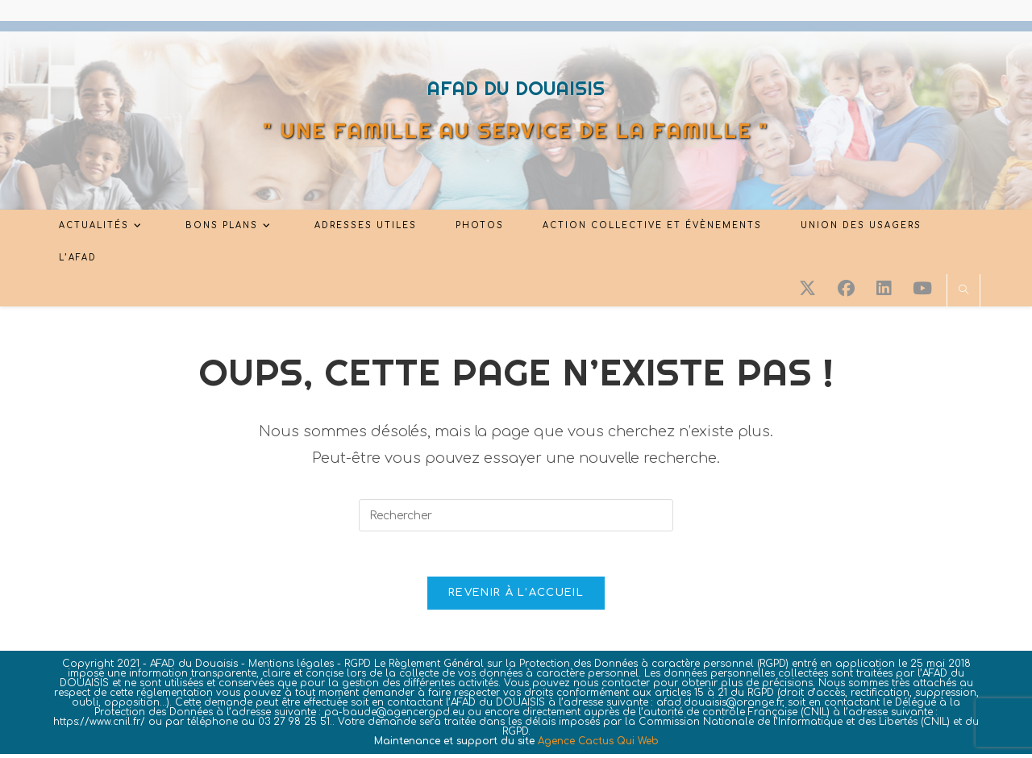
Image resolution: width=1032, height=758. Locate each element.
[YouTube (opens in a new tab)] (922, 289)
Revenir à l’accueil (516, 596)
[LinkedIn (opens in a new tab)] (883, 289)
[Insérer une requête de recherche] (516, 515)
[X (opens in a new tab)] (807, 289)
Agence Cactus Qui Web (598, 745)
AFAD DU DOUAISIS (516, 88)
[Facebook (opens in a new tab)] (846, 289)
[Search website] (963, 291)
